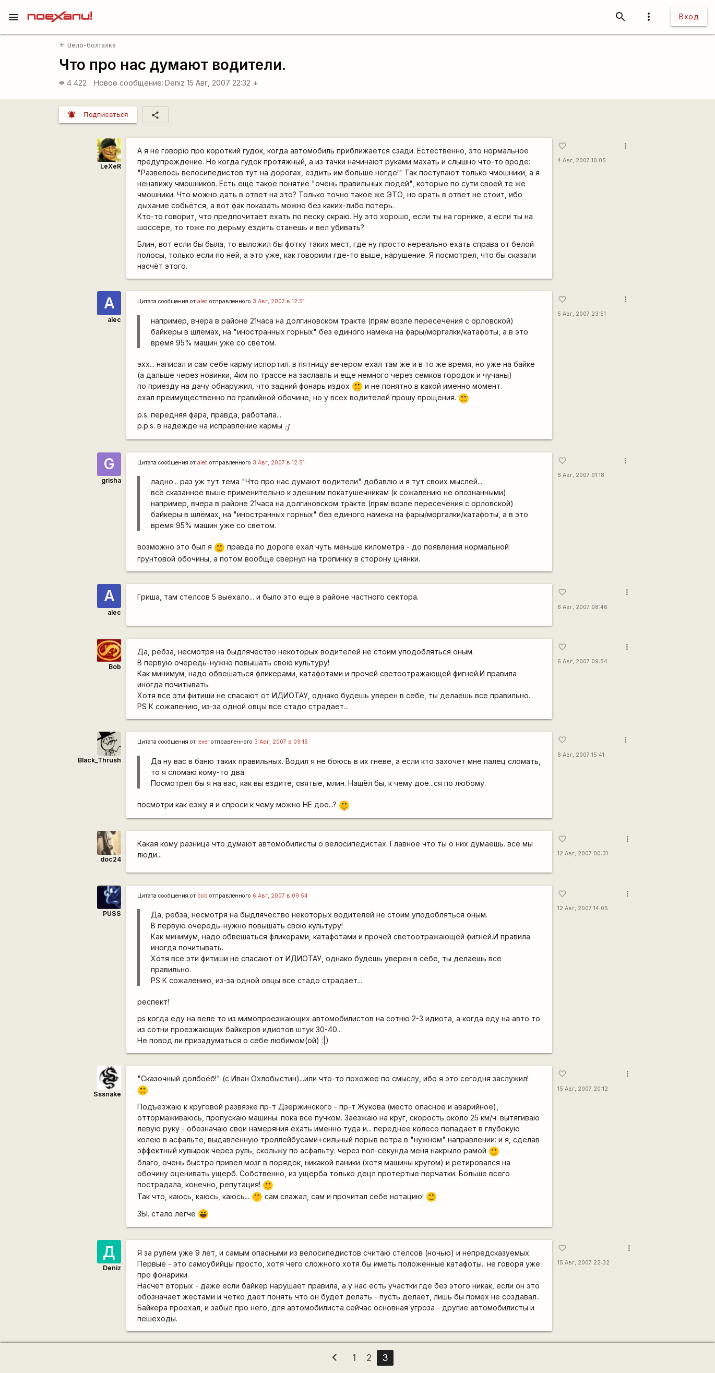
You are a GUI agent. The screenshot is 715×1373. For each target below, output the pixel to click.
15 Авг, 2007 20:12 (582, 1088)
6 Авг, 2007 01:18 (580, 475)
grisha (111, 480)
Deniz (175, 82)
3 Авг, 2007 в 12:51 (279, 301)
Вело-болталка (87, 45)
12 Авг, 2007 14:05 (582, 908)
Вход (689, 16)
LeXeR (110, 166)
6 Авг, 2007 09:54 (582, 661)
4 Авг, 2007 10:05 (581, 160)
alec (114, 320)
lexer (203, 741)
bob (202, 895)
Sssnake (107, 1094)
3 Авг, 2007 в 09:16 (281, 741)
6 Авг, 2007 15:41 (580, 754)
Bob (115, 667)
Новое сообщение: (128, 82)
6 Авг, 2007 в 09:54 (280, 895)
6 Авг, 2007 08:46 (582, 607)
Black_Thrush (99, 760)
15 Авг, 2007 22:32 (222, 82)
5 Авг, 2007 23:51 (581, 314)
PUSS (112, 913)
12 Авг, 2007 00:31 (582, 853)
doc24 (110, 859)
